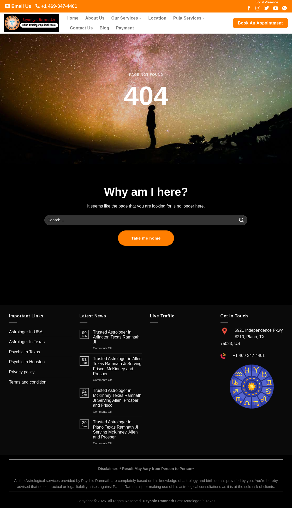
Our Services (126, 18)
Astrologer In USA (26, 332)
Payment (125, 28)
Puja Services (189, 18)
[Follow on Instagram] (257, 8)
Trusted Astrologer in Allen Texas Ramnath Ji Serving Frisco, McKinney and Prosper (117, 366)
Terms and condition (27, 382)
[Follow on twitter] (266, 8)
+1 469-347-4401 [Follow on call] (56, 6)
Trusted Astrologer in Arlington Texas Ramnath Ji (116, 337)
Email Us (18, 6)
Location (157, 18)
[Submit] (241, 220)
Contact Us (81, 28)
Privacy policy (22, 372)
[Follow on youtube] (275, 8)
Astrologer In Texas (27, 342)
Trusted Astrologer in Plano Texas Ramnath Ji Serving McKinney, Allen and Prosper (115, 429)
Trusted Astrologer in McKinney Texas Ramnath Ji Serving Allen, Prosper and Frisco (117, 398)
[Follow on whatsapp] (284, 8)
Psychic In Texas (24, 352)
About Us (95, 18)
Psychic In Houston (27, 362)
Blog (104, 28)
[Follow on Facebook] (249, 8)
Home (73, 18)
